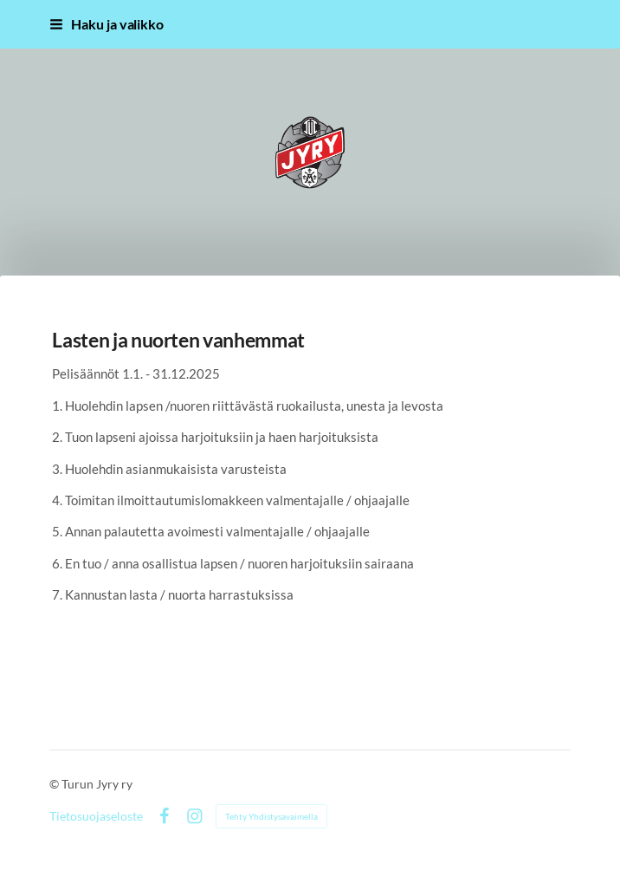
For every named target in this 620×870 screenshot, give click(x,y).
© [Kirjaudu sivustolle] (55, 783)
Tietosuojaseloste (96, 816)
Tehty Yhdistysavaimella (271, 816)
